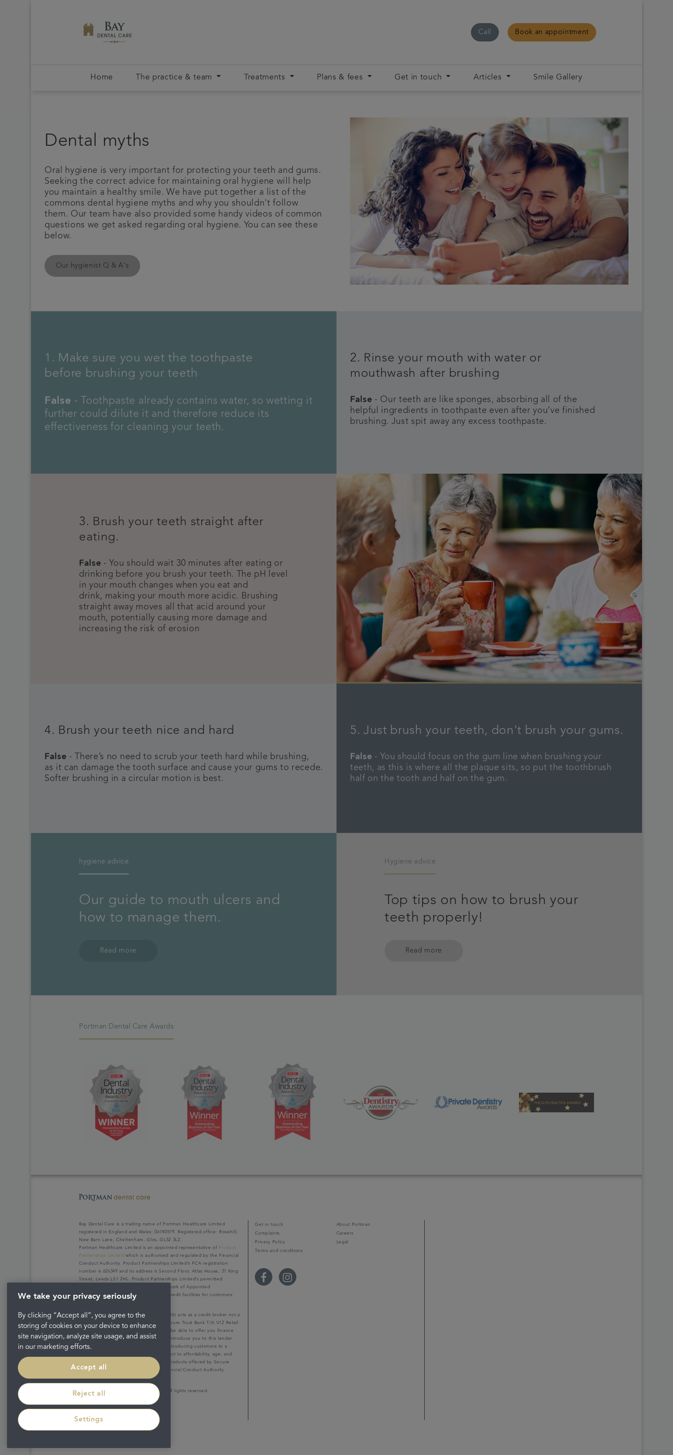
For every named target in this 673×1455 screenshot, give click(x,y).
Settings (88, 1419)
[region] (89, 1365)
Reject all (89, 1393)
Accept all (89, 1367)
